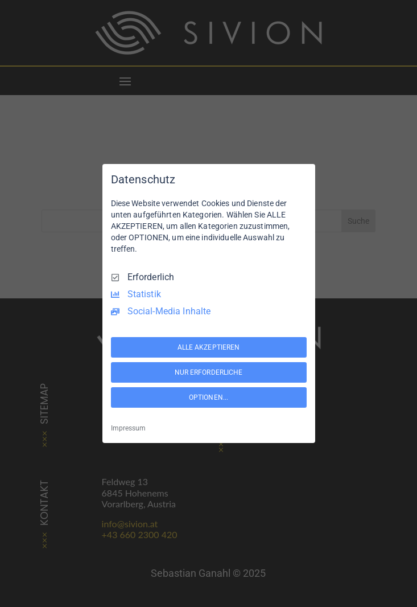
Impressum (128, 428)
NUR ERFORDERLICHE (209, 372)
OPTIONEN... (208, 397)
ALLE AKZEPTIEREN (208, 347)
